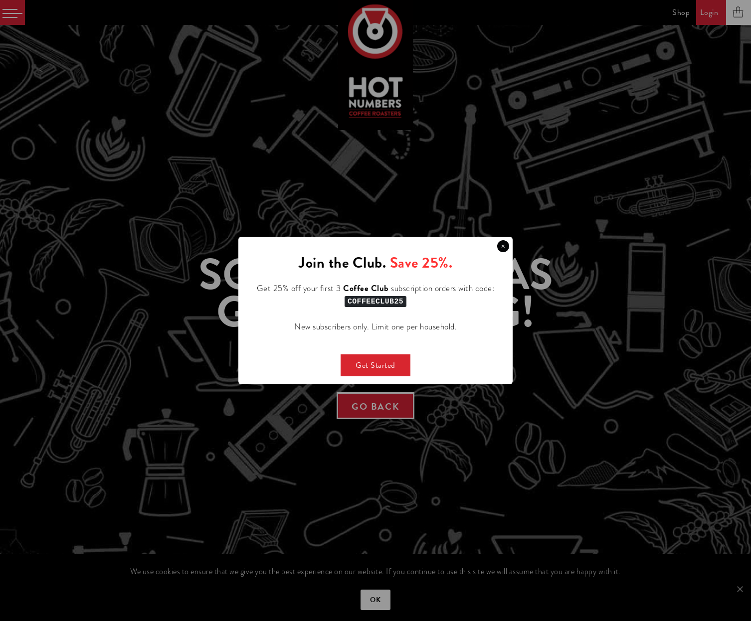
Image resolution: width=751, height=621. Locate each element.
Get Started (375, 365)
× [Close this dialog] (503, 246)
